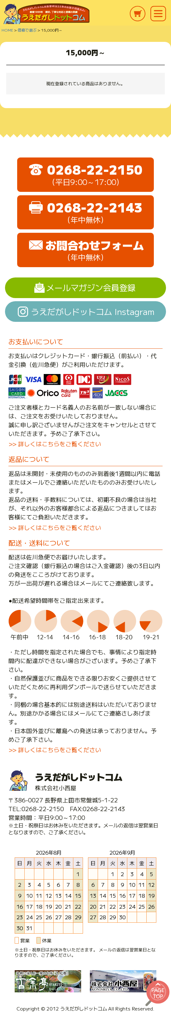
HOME (7, 29)
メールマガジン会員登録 (90, 287)
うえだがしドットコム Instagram (92, 311)
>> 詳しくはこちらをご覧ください (54, 443)
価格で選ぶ (27, 29)
